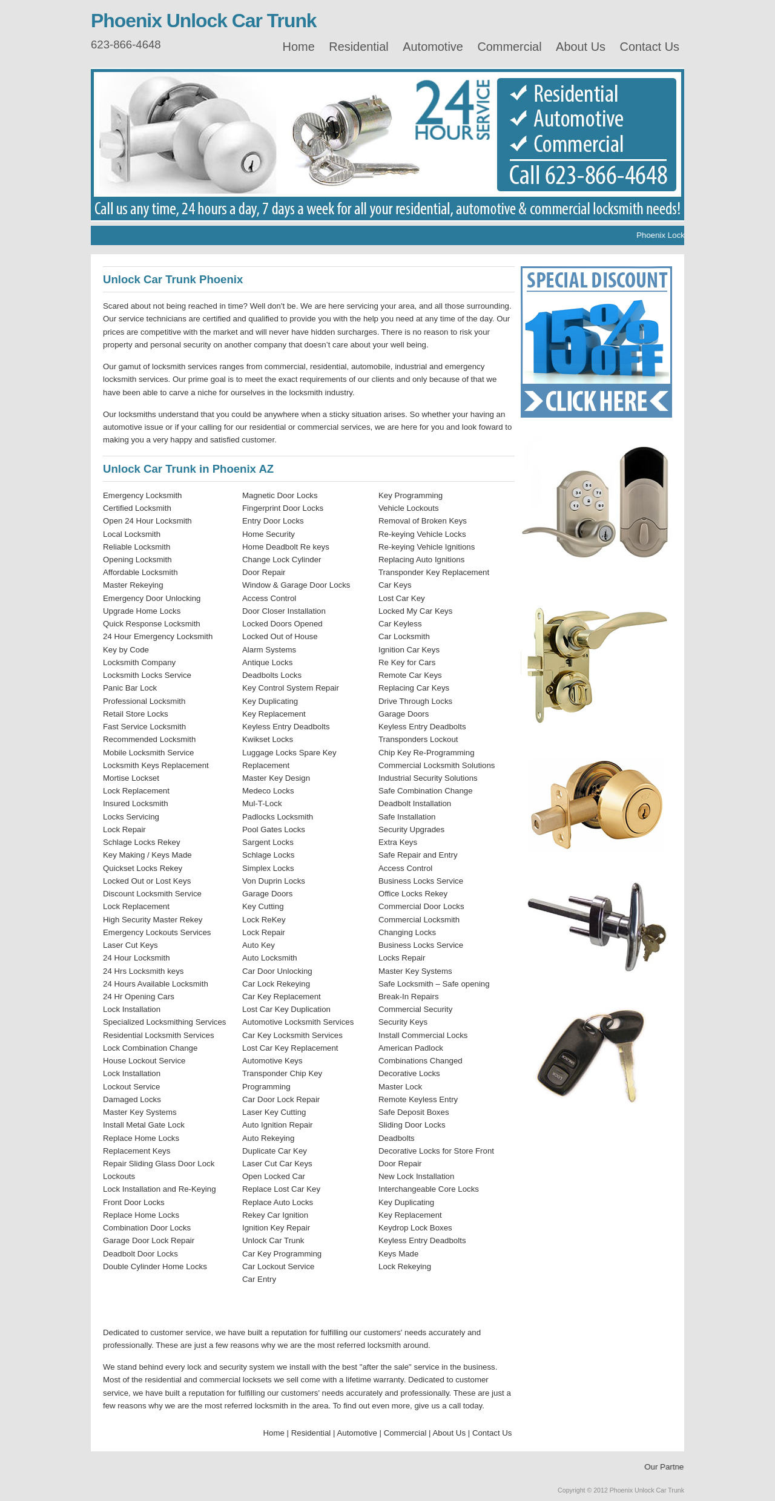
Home (299, 46)
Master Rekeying (133, 585)
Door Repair (264, 572)
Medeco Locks (268, 790)
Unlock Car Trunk (273, 1240)
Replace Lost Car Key (281, 1189)
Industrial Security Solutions (428, 778)
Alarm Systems (269, 649)
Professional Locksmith (144, 701)
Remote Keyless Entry (418, 1099)
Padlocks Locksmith (277, 816)
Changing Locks (407, 932)
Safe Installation (406, 816)
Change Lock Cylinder (282, 559)
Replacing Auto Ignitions (421, 559)
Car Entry (259, 1279)
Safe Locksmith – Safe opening (434, 983)
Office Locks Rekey (412, 893)
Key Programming (410, 495)
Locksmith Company (139, 662)
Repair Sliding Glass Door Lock (158, 1163)
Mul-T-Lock (262, 803)
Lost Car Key (401, 598)
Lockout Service (131, 1086)
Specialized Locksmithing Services (164, 1021)
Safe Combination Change (425, 790)
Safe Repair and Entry (418, 854)
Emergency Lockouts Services (157, 932)
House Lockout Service (144, 1060)
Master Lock (400, 1086)
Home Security (268, 534)
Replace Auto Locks (277, 1202)
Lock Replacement (136, 790)
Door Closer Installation (284, 611)
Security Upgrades (411, 829)
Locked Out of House (280, 636)
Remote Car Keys (410, 675)
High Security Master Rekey (152, 919)
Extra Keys (397, 842)
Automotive (433, 46)
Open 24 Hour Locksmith (147, 520)
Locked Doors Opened (282, 623)
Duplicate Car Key (274, 1150)
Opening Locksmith (137, 559)
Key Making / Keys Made (147, 854)
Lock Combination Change (150, 1048)
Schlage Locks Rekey (141, 842)
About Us (580, 46)
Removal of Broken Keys (422, 520)
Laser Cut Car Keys (277, 1163)
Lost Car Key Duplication (286, 1009)
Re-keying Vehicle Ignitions (426, 546)
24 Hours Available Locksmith (155, 983)
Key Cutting (263, 906)
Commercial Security (415, 1009)
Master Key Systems (140, 1112)
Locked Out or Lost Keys (147, 880)
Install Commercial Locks (422, 1035)
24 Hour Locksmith (136, 957)
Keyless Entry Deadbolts (286, 726)
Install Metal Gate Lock (144, 1124)
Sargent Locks (268, 842)
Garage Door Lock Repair (148, 1240)
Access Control (269, 598)
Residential (358, 46)
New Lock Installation (416, 1176)
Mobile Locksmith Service (148, 752)
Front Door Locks (134, 1202)
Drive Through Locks (415, 701)
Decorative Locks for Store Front (436, 1150)
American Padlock (410, 1048)
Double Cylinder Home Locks (155, 1266)
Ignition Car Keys (409, 649)
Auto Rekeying (268, 1138)
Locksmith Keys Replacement (156, 765)
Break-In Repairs (408, 996)
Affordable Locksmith (140, 572)
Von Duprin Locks (273, 880)
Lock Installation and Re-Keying (159, 1189)
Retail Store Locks (135, 713)
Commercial (509, 46)
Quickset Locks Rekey (142, 868)
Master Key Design (276, 778)
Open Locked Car (273, 1176)
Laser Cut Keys (130, 945)
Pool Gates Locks (273, 829)
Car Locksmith (404, 636)
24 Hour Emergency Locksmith (158, 636)
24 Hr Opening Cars (138, 996)
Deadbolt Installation (414, 803)
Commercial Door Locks (421, 906)
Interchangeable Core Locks (428, 1189)
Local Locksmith (131, 534)
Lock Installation (131, 1009)
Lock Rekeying (404, 1266)
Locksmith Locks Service (147, 675)
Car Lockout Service (278, 1266)
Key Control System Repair (290, 687)
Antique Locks (267, 662)
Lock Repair (124, 829)
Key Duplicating (270, 701)
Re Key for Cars (406, 662)
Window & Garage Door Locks (296, 585)
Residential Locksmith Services (158, 1035)
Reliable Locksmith (136, 546)
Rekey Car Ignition (275, 1215)
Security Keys (402, 1021)
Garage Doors (267, 893)
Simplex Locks (268, 868)
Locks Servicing (131, 816)
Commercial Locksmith (419, 919)
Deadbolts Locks (272, 675)
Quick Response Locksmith (151, 623)
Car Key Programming (282, 1253)
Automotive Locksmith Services (298, 1021)
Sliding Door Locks (412, 1124)
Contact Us (649, 46)
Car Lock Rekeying (276, 983)
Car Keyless (400, 623)
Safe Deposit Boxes (413, 1112)
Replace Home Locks (141, 1138)
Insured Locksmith (135, 803)
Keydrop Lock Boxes (415, 1227)
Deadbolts (396, 1138)
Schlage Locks (268, 854)
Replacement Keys (136, 1150)
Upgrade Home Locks (141, 611)
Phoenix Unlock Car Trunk (204, 20)
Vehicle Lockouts (408, 508)
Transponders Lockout (418, 739)
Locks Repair (401, 957)
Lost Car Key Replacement (290, 1048)
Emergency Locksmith (142, 495)
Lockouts (119, 1176)
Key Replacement (274, 713)
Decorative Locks (409, 1073)
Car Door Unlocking (277, 971)
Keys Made (398, 1253)
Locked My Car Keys (415, 611)
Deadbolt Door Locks (140, 1253)
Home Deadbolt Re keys (285, 546)
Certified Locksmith (137, 508)
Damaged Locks (132, 1099)
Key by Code (126, 649)
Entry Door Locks (273, 520)
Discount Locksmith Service (152, 893)
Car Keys (395, 585)
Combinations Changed (420, 1060)
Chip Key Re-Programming (426, 752)
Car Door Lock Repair (281, 1099)
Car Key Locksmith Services (292, 1035)
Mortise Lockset (131, 778)
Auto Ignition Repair (277, 1124)
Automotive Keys (272, 1060)
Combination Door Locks (147, 1227)
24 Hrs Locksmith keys (143, 971)
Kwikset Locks (267, 739)
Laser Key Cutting (274, 1112)
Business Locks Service (420, 880)
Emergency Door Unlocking (151, 598)
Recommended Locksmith (149, 739)
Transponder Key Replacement (433, 572)
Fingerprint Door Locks (282, 508)
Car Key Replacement (281, 996)
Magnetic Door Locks (280, 495)
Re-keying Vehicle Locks (422, 534)
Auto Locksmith (269, 957)
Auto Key (258, 945)
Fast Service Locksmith (144, 726)
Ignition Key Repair (276, 1227)
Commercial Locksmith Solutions (436, 765)
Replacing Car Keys (413, 687)
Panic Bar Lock (130, 687)
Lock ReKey (264, 919)
